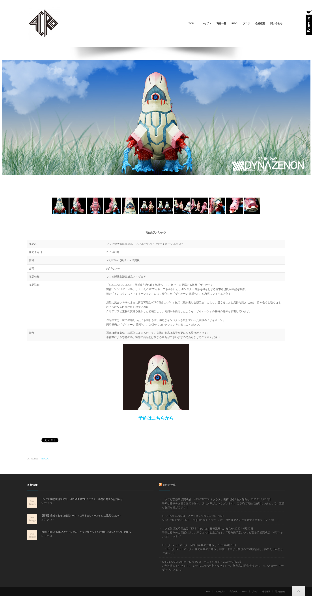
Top (191, 23)
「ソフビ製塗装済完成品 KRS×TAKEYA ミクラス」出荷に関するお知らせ (82, 499)
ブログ (246, 23)
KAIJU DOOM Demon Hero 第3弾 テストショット (192, 562)
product (45, 458)
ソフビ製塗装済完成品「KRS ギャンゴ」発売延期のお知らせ (198, 528)
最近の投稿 (169, 485)
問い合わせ (276, 23)
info (234, 23)
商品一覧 (221, 23)
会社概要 (260, 23)
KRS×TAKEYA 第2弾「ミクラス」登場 (184, 516)
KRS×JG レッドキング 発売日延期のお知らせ (189, 545)
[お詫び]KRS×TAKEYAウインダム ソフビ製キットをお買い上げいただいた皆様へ (86, 531)
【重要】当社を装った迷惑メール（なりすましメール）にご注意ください (81, 515)
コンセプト (205, 23)
